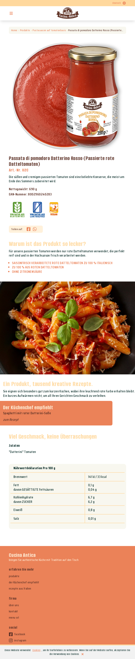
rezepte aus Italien (20, 588)
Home (14, 30)
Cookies (36, 650)
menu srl (14, 617)
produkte (14, 576)
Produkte (25, 30)
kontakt (13, 611)
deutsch (119, 3)
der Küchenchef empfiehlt (24, 582)
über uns (14, 605)
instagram (17, 640)
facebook (17, 634)
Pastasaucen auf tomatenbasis (49, 30)
